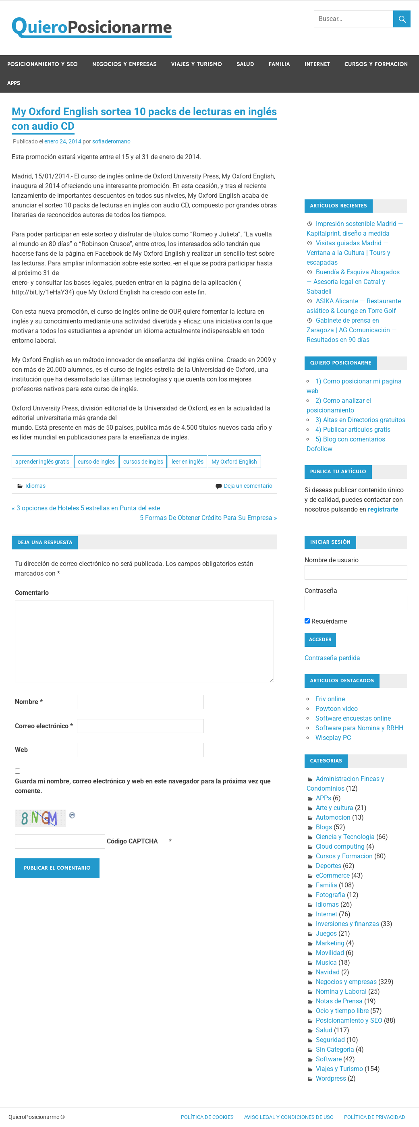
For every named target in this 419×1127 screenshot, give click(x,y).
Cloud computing (340, 846)
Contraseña (321, 591)
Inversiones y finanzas (347, 924)
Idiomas (35, 486)
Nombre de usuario (332, 560)
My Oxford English (234, 461)
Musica (326, 962)
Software (329, 1059)
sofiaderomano (111, 141)
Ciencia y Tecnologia (345, 837)
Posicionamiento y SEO (42, 64)
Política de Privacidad (374, 1117)
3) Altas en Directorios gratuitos (360, 420)
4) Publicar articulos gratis (352, 429)
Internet (317, 64)
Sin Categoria (335, 1049)
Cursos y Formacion (376, 64)
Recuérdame (326, 621)
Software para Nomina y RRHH (359, 728)
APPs (14, 83)
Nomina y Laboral (341, 991)
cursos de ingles (143, 461)
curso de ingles (96, 461)
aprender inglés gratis (42, 461)
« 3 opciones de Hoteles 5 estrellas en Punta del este (86, 508)
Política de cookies (207, 1117)
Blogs (324, 827)
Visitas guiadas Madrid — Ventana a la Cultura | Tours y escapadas (348, 252)
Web (21, 750)
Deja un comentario (248, 486)
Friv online (330, 699)
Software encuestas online (353, 718)
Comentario (32, 593)
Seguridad (330, 1040)
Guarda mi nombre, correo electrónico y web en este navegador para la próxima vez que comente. (143, 786)
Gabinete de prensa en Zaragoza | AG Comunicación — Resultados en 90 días (352, 330)
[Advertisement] (345, 144)
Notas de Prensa (339, 1001)
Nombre (29, 702)
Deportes (328, 866)
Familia (279, 64)
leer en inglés (187, 461)
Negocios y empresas (124, 64)
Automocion (333, 817)
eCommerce (333, 875)
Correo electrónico (44, 726)
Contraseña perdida (332, 658)
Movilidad (330, 953)
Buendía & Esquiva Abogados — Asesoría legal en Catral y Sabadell (353, 281)
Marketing (330, 943)
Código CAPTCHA (132, 841)
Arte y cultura (334, 808)
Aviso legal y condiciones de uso (289, 1117)
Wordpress (331, 1078)
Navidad (328, 972)
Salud (245, 64)
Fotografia (330, 895)
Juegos (326, 933)
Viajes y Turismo (196, 64)
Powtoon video (336, 709)
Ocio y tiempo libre (342, 1011)
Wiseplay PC (333, 738)
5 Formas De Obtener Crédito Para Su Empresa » (208, 518)
